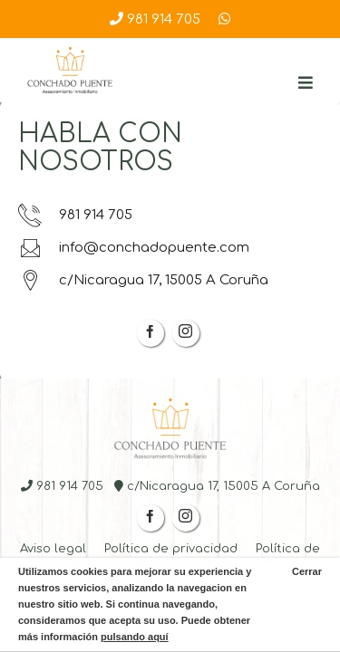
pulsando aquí (135, 636)
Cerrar (305, 571)
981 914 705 (155, 19)
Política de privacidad (171, 548)
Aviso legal (53, 548)
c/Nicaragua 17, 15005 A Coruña (143, 280)
